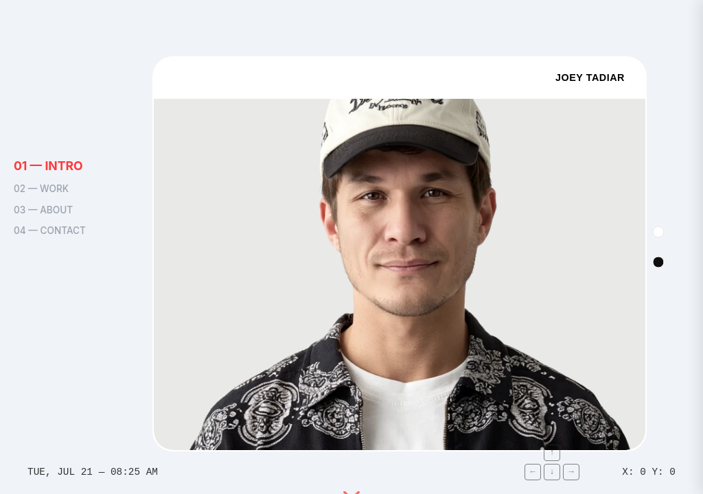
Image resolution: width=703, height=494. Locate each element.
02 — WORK (41, 189)
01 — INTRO (48, 165)
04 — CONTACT (50, 230)
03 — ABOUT (43, 209)
